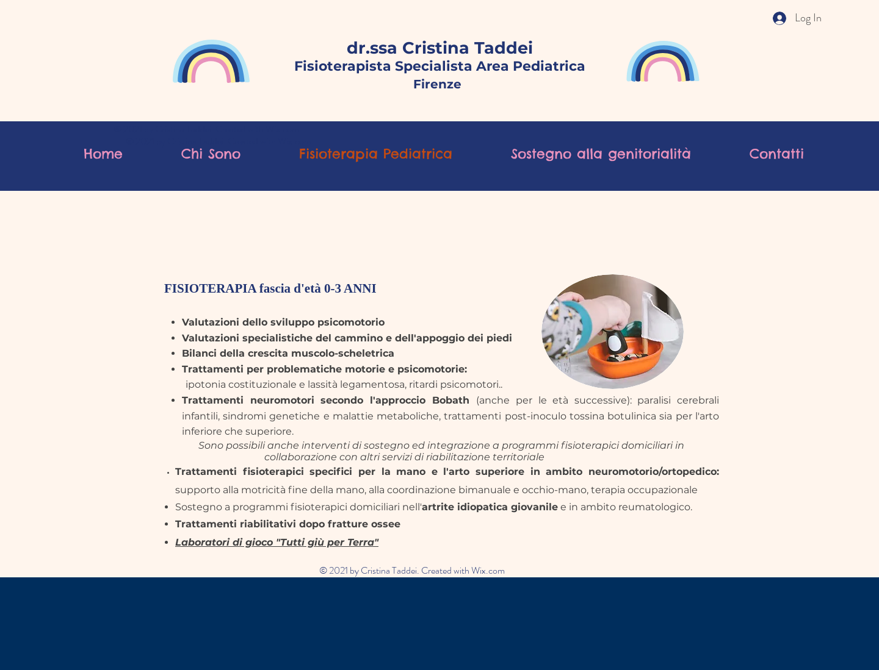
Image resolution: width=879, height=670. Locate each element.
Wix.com (282, 129)
